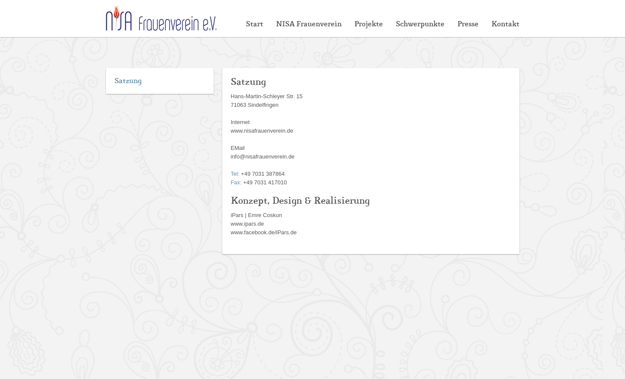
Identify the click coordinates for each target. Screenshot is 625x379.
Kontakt (505, 24)
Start (254, 24)
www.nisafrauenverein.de (262, 130)
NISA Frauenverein (309, 24)
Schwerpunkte (420, 24)
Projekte (368, 24)
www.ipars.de (247, 224)
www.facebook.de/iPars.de (264, 232)
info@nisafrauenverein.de (263, 156)
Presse (468, 24)
